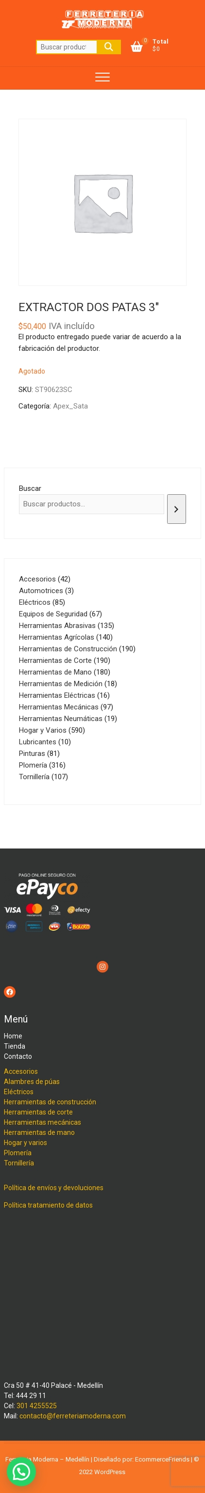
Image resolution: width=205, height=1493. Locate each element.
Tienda (14, 1046)
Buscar (109, 47)
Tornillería (19, 1163)
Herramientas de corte (38, 1112)
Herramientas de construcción (50, 1102)
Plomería (18, 1153)
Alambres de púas (32, 1081)
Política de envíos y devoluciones (53, 1188)
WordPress (109, 1472)
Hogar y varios (25, 1143)
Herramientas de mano (39, 1132)
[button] (21, 1471)
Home (13, 1036)
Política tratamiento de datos (48, 1205)
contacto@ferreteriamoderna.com (72, 1416)
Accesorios (21, 1071)
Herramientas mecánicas (42, 1122)
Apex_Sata (70, 406)
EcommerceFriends (162, 1459)
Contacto (18, 1056)
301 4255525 (37, 1406)
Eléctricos (19, 1092)
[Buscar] (176, 509)
